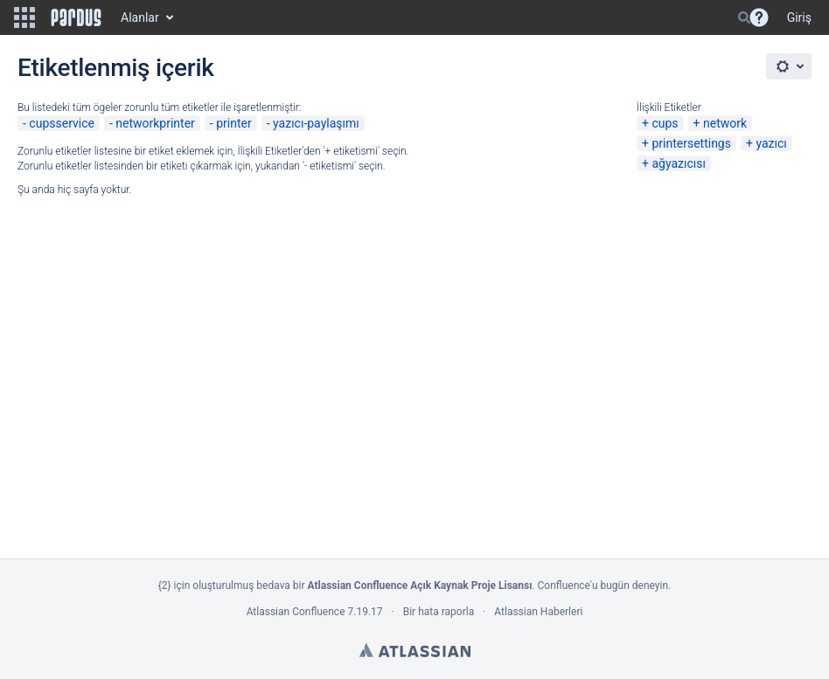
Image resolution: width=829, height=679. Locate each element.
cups (664, 123)
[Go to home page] (76, 17)
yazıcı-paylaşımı (316, 123)
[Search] (744, 17)
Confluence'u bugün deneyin (603, 585)
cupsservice (61, 123)
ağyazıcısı (678, 163)
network (725, 123)
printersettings (691, 143)
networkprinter (155, 123)
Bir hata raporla (438, 612)
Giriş (799, 17)
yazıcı (771, 143)
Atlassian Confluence (296, 612)
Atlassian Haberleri (538, 612)
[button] (24, 17)
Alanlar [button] (140, 17)
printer (234, 123)
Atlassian (414, 650)
